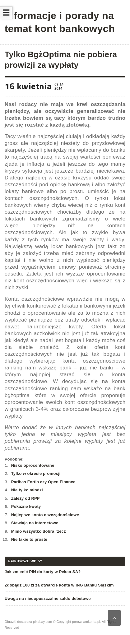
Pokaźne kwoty (26, 506)
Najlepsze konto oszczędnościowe (45, 514)
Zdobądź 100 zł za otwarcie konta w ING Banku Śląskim (59, 585)
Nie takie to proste (29, 539)
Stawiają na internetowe (34, 523)
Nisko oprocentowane (32, 465)
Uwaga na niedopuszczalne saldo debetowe (48, 598)
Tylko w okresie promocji (36, 473)
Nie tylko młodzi (27, 490)
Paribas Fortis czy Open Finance (43, 482)
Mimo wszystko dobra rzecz (38, 531)
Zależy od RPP (25, 498)
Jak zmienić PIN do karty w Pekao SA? (43, 571)
